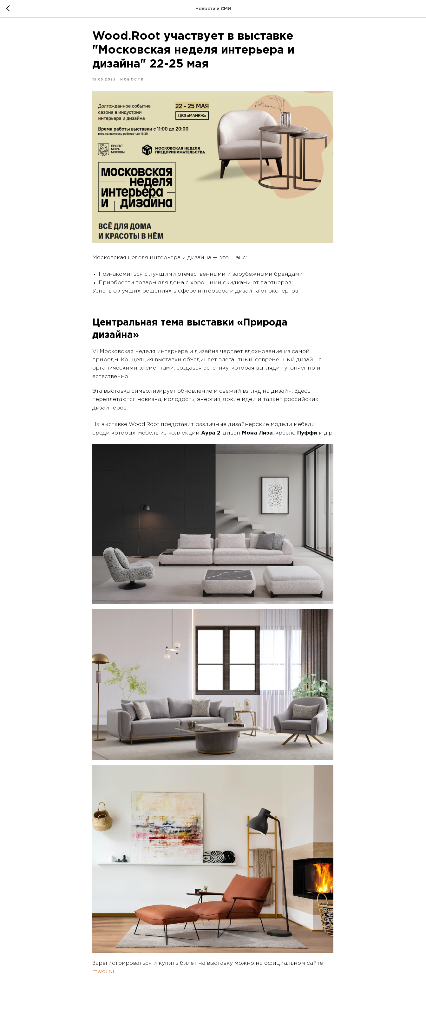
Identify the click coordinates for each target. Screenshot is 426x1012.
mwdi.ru (104, 972)
